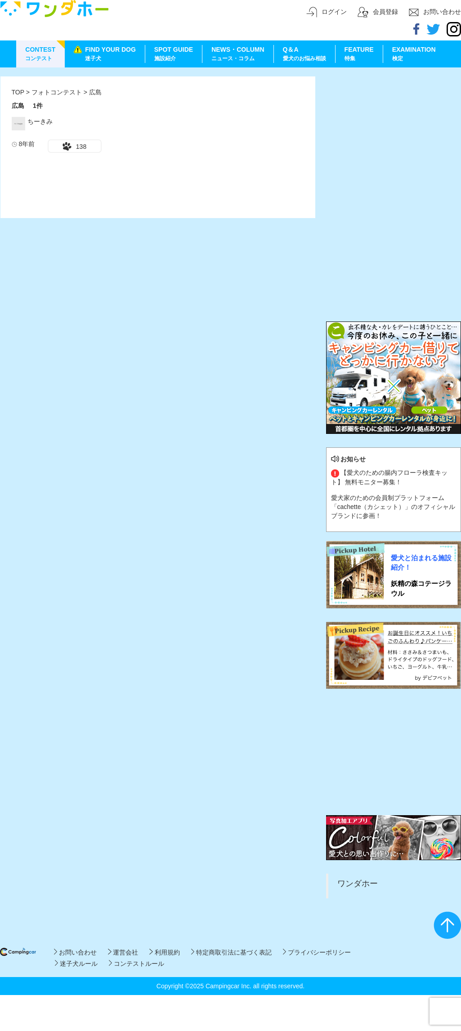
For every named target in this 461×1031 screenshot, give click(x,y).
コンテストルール (136, 963)
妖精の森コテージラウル (421, 588)
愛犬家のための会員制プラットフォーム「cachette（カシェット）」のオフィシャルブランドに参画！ (393, 506)
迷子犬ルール (76, 963)
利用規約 (164, 952)
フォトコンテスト (57, 92)
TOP (18, 92)
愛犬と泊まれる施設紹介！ (421, 562)
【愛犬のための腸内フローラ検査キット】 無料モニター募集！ (389, 477)
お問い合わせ (75, 952)
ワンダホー (357, 883)
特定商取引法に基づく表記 (231, 952)
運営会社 (123, 952)
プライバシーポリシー (317, 952)
